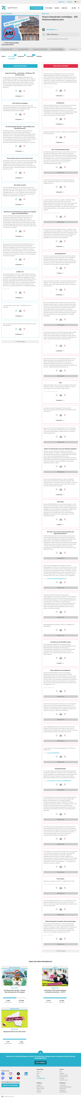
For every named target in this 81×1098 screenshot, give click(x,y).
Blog (38, 1075)
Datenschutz (63, 1088)
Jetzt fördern (40, 1062)
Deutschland (9, 13)
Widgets (62, 1073)
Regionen (39, 1092)
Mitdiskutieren (60, 172)
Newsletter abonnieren (10, 1085)
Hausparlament (64, 1076)
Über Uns (64, 8)
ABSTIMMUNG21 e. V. (52, 29)
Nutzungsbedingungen (65, 1087)
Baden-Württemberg (14, 967)
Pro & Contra (11, 55)
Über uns (39, 1071)
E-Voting (62, 1078)
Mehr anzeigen (20, 341)
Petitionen (48, 8)
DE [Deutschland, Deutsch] (76, 2)
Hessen (55, 967)
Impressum (62, 1090)
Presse (38, 1076)
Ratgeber (39, 1085)
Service (57, 8)
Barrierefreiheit (63, 1092)
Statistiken (39, 56)
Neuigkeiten (21, 55)
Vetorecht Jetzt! (64, 1080)
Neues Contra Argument (60, 66)
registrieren (61, 2)
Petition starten (36, 8)
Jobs (38, 1073)
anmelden (69, 2)
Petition (3, 56)
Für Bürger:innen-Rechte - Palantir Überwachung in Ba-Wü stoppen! (14, 991)
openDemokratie (64, 1075)
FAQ (61, 1071)
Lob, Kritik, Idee (41, 1078)
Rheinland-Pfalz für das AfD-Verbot (14, 1031)
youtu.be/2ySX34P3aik (53, 753)
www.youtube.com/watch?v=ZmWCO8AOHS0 (59, 780)
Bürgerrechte (45, 13)
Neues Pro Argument (20, 66)
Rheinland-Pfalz (14, 1008)
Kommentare (30, 55)
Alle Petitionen (40, 1087)
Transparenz (63, 1085)
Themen (39, 1090)
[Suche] (79, 8)
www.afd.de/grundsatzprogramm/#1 (57, 578)
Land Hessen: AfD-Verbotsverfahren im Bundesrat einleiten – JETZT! (55, 991)
